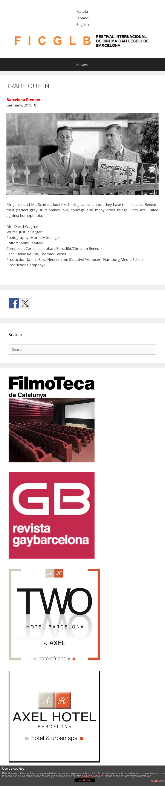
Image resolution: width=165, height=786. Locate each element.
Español (82, 18)
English (82, 24)
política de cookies (92, 776)
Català (82, 11)
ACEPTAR (84, 780)
